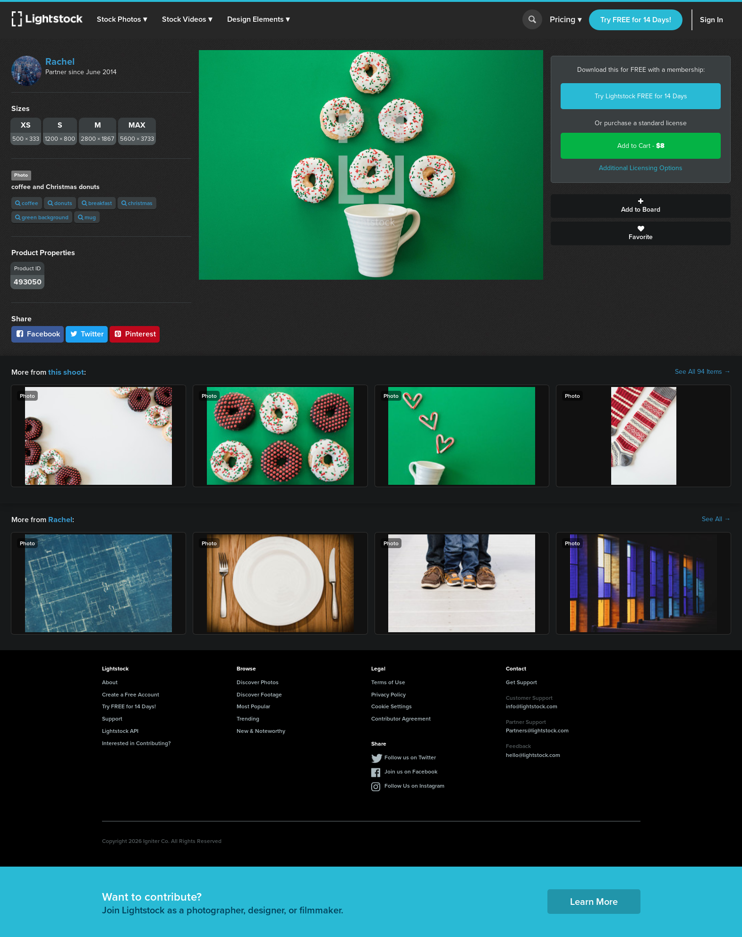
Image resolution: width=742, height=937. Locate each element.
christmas (137, 203)
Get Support (521, 681)
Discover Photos (258, 681)
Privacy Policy (388, 693)
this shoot (64, 371)
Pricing (565, 19)
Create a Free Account (130, 693)
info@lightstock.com (531, 705)
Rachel (60, 61)
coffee (26, 203)
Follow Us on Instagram (414, 785)
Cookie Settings (391, 705)
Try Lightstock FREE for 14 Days (641, 96)
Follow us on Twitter (410, 756)
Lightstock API (120, 730)
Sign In (711, 19)
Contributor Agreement (401, 717)
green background (41, 217)
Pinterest (134, 333)
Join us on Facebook (410, 770)
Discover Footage (259, 693)
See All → (716, 519)
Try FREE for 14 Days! (635, 19)
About (110, 681)
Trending (248, 717)
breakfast (97, 203)
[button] (122, 19)
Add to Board (640, 206)
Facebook (37, 333)
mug (87, 217)
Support (112, 717)
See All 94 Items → (703, 372)
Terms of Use (388, 681)
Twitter (86, 333)
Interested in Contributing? (136, 742)
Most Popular (253, 705)
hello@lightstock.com (533, 754)
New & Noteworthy (261, 730)
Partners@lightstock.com (537, 729)
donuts (60, 203)
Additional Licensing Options (640, 168)
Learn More (594, 900)
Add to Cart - (641, 146)
